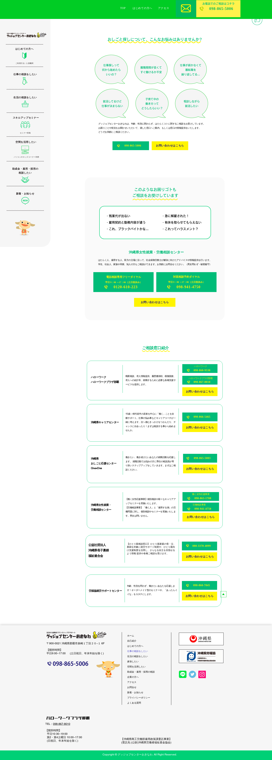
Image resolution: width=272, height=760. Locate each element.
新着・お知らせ (135, 692)
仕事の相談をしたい (137, 651)
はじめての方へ (135, 646)
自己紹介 (131, 640)
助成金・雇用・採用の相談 (141, 671)
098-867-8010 (61, 723)
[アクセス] (163, 8)
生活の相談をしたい (137, 656)
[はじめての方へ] (142, 8)
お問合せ (131, 687)
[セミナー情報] (25, 133)
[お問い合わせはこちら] (170, 145)
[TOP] (122, 8)
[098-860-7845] (199, 585)
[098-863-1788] (200, 496)
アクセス (131, 682)
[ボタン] (24, 124)
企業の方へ (133, 677)
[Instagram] (202, 674)
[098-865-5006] (218, 8)
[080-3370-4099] (199, 546)
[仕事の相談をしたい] (25, 74)
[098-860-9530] (199, 368)
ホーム (130, 635)
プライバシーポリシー (138, 697)
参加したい (133, 661)
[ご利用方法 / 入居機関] (24, 63)
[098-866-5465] (199, 417)
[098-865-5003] (200, 458)
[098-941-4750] (200, 507)
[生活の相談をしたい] (25, 97)
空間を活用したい (136, 666)
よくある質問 (134, 702)
